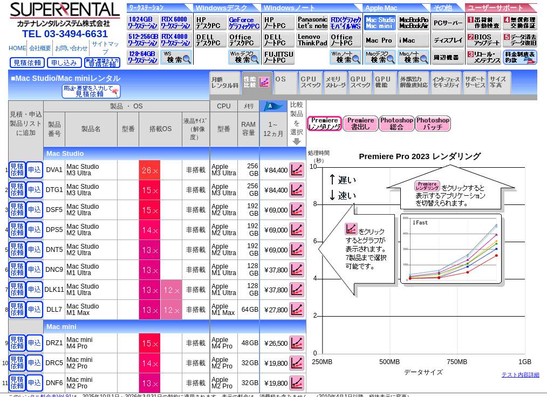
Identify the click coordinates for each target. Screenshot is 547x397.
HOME (17, 48)
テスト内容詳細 (520, 375)
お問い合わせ (71, 48)
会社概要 (40, 48)
